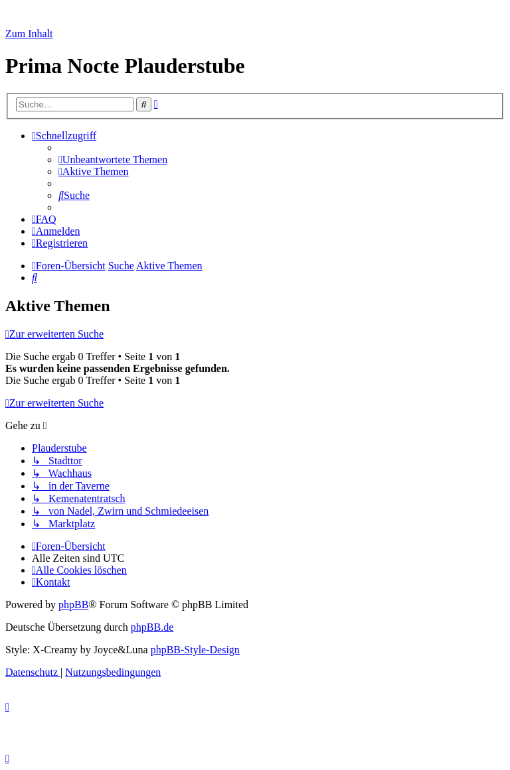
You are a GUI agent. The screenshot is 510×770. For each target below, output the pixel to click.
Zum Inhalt (29, 33)
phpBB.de (152, 627)
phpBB (73, 604)
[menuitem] (112, 159)
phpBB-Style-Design (195, 649)
